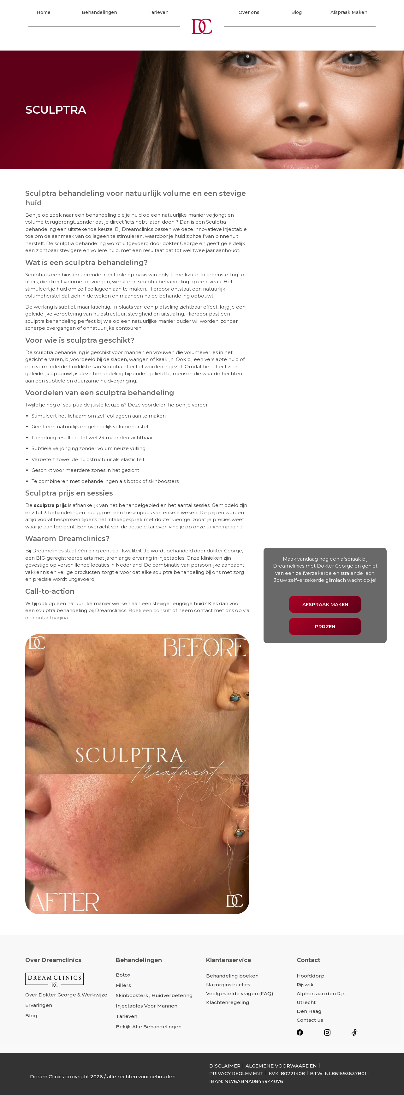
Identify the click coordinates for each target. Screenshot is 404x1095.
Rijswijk (305, 985)
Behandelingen (99, 13)
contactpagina (50, 618)
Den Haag (309, 1011)
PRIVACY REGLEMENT (236, 1073)
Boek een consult (149, 610)
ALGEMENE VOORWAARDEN (281, 1066)
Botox (123, 975)
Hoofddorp (310, 976)
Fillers (123, 985)
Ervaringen (38, 1005)
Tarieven (158, 13)
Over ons (249, 13)
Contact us (310, 1020)
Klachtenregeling (227, 1002)
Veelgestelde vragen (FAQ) (239, 993)
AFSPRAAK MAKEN (325, 604)
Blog (296, 13)
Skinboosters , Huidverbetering (154, 995)
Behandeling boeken (232, 976)
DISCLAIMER (225, 1066)
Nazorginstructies (228, 985)
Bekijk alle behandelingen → (151, 1027)
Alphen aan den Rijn (321, 993)
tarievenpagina (224, 527)
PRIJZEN (325, 626)
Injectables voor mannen (146, 1006)
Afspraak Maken (348, 13)
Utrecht (306, 1002)
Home (43, 13)
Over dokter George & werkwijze (66, 995)
